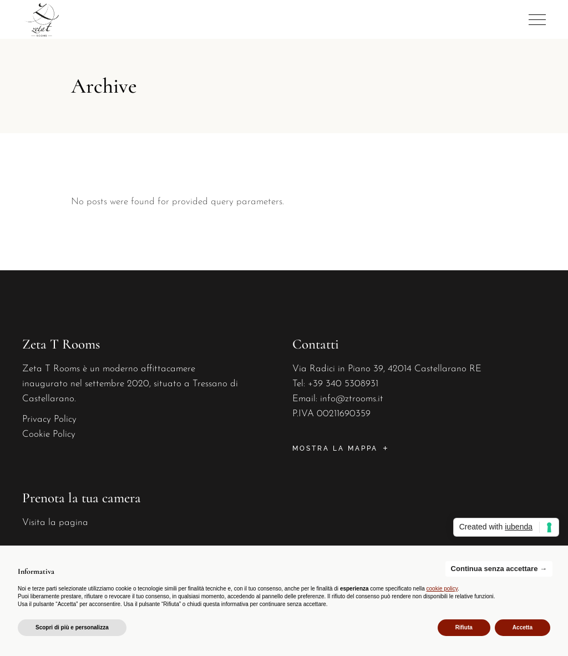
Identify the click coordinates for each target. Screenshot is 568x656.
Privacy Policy (49, 419)
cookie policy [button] (442, 589)
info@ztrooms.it (351, 398)
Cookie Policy (48, 434)
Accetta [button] (522, 627)
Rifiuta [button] (464, 627)
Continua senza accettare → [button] (499, 568)
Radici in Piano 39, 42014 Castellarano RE (395, 369)
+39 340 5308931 (343, 383)
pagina (73, 522)
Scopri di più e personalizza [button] (72, 627)
